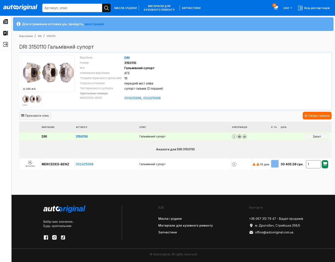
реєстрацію (94, 24)
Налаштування (317, 115)
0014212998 (132, 98)
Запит (317, 136)
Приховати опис (35, 115)
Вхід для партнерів (314, 8)
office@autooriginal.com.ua (271, 232)
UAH (288, 8)
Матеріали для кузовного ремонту (159, 7)
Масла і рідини (125, 8)
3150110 (82, 136)
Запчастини (191, 8)
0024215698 (152, 98)
